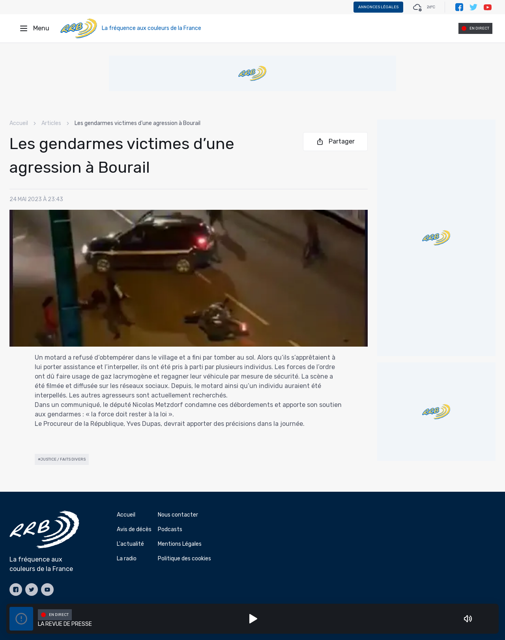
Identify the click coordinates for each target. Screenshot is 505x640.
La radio (127, 558)
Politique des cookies (184, 558)
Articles (51, 123)
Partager (335, 142)
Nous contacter (178, 514)
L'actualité (130, 544)
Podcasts (170, 529)
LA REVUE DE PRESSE (65, 624)
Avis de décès (134, 529)
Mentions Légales (180, 544)
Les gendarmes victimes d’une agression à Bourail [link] (137, 123)
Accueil (18, 123)
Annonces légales (378, 7)
